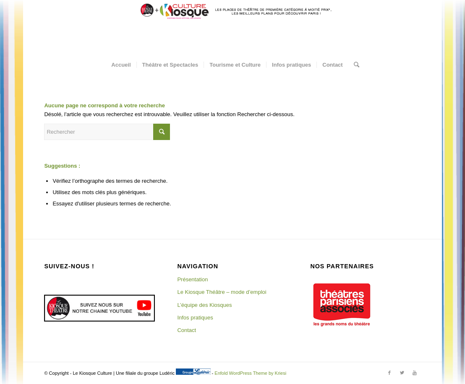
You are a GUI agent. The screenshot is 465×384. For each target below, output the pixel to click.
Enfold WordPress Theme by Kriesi (250, 373)
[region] (341, 304)
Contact (186, 330)
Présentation (192, 279)
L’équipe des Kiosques (204, 305)
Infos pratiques (195, 317)
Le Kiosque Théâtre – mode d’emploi (221, 292)
